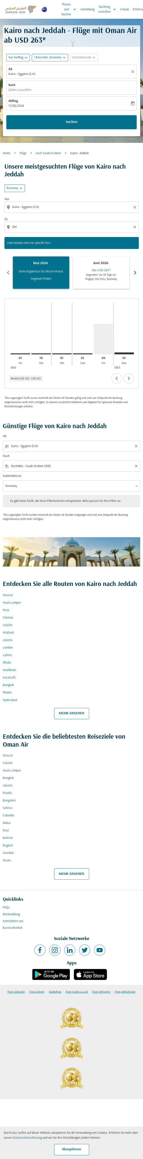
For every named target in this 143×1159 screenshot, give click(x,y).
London (8, 647)
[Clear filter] (136, 446)
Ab (10, 69)
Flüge (23, 153)
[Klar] (133, 71)
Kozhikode (9, 670)
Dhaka (7, 662)
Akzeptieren (71, 1149)
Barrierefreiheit (12, 928)
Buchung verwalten (108, 9)
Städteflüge (55, 992)
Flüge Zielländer (16, 992)
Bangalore (9, 800)
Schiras (7, 808)
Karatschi (9, 677)
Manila (7, 793)
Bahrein (8, 838)
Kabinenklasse (12, 476)
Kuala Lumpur (12, 602)
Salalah (7, 625)
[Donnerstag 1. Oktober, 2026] (124, 353)
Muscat (8, 595)
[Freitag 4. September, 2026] (103, 339)
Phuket (7, 692)
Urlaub (124, 9)
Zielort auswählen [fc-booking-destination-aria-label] (19, 90)
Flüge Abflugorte (101, 992)
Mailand (8, 632)
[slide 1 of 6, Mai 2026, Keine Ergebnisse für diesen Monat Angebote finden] (41, 272)
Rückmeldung (11, 914)
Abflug (13, 101)
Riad (6, 830)
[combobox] (72, 207)
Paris (6, 610)
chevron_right (129, 378)
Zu (6, 219)
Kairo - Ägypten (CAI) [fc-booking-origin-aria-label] (21, 74)
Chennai (8, 617)
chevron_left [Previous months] (8, 272)
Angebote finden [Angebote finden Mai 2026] (41, 279)
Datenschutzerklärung (27, 1138)
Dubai (6, 823)
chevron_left (116, 378)
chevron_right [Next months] (135, 272)
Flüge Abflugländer (125, 992)
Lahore (7, 655)
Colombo (8, 815)
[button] (50, 57)
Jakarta (8, 640)
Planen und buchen (70, 9)
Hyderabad (10, 700)
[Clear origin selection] (136, 207)
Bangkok (8, 685)
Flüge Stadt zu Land (77, 992)
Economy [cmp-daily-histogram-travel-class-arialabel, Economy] (12, 188)
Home (6, 153)
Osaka (7, 860)
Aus (6, 199)
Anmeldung (87, 9)
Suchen (71, 122)
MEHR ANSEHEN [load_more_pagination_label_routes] (71, 713)
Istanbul (8, 853)
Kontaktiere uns (13, 921)
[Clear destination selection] (136, 227)
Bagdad (8, 845)
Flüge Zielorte (36, 992)
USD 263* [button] (30, 41)
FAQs (6, 907)
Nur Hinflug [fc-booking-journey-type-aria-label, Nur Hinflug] (15, 57)
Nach (11, 85)
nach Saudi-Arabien (48, 153)
